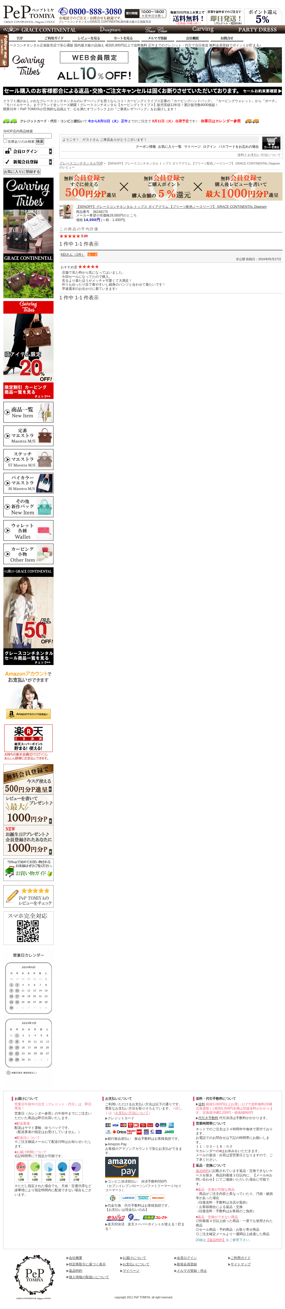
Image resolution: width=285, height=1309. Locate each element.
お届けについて (134, 1258)
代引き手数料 (208, 1118)
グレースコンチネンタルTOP (81, 163)
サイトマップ (241, 1264)
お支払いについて (136, 1264)
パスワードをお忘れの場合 (239, 147)
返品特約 (202, 1171)
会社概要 (75, 1258)
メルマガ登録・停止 (192, 1271)
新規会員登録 (187, 1264)
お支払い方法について (132, 1113)
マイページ (192, 147)
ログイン (209, 147)
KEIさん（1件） (73, 255)
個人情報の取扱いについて (89, 1277)
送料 (201, 1104)
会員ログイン (187, 1258)
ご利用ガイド (241, 1258)
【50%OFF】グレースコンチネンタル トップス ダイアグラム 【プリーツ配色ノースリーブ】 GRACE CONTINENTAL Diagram (171, 207)
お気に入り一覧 (170, 147)
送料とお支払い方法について (259, 155)
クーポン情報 (146, 147)
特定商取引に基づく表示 (87, 1264)
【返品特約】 (216, 1240)
